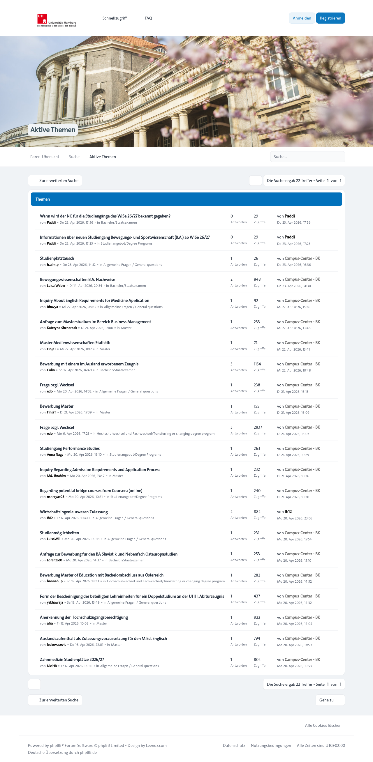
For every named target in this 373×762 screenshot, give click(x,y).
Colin (51, 369)
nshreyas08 (55, 496)
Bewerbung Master (56, 406)
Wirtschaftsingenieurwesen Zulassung (74, 512)
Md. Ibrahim (56, 475)
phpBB (55, 745)
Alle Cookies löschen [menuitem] (320, 725)
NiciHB (52, 665)
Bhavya (52, 306)
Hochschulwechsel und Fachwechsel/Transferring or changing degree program (156, 433)
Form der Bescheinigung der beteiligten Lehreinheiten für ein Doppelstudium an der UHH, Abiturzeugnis (132, 596)
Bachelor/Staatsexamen (119, 222)
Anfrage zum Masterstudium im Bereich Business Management (95, 322)
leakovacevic (56, 644)
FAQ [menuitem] (144, 18)
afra (50, 623)
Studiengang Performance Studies (70, 448)
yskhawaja (55, 602)
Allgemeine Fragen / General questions (132, 264)
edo (50, 391)
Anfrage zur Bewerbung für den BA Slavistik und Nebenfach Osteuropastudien (108, 554)
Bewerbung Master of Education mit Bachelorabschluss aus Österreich (101, 575)
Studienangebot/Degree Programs (126, 243)
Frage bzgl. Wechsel (57, 385)
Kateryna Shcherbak (62, 327)
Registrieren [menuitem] (330, 18)
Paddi (51, 222)
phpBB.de (88, 752)
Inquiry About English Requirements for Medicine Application (94, 301)
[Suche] (329, 157)
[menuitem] (112, 18)
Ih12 (50, 517)
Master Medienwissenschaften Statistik (75, 343)
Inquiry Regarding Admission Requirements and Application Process (100, 470)
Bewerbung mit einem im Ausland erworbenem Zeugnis (89, 364)
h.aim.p (53, 264)
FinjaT (51, 348)
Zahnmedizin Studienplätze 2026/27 (72, 660)
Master (126, 327)
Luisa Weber (56, 285)
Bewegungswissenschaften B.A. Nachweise (77, 279)
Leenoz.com (156, 745)
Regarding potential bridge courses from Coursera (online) (91, 491)
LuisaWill (53, 538)
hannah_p (55, 581)
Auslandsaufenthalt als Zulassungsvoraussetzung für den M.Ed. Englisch (103, 638)
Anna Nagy (55, 454)
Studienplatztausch (57, 258)
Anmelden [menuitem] (302, 18)
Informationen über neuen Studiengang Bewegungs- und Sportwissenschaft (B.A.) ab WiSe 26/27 (125, 237)
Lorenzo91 (54, 560)
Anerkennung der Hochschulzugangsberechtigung (84, 617)
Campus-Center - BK (302, 258)
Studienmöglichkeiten (59, 533)
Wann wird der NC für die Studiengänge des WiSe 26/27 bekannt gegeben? (105, 216)
